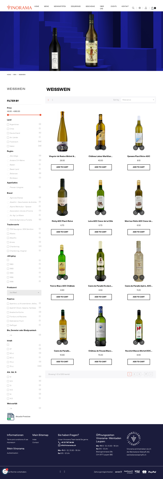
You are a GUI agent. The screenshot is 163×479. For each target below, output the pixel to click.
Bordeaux (24, 178)
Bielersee (24, 173)
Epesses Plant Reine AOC (138, 156)
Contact (35, 442)
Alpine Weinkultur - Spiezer (24, 206)
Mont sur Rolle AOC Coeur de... (139, 221)
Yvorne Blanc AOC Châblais (62, 286)
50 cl (24, 353)
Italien (24, 146)
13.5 (24, 390)
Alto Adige (24, 156)
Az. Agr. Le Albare (24, 215)
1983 (24, 264)
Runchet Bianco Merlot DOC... (138, 351)
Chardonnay (24, 246)
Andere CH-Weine (24, 160)
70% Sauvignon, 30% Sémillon (24, 229)
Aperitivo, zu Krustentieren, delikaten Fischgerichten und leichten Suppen (24, 303)
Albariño (24, 238)
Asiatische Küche (24, 312)
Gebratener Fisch (24, 321)
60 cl (24, 358)
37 (24, 349)
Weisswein (16, 89)
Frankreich (24, 142)
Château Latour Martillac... (101, 156)
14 (24, 394)
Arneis (24, 242)
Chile (24, 129)
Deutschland (24, 133)
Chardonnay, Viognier (24, 251)
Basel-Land (24, 169)
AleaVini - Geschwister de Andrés (24, 202)
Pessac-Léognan (24, 187)
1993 (24, 273)
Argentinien (24, 124)
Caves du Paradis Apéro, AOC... (139, 286)
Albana (24, 233)
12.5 (24, 381)
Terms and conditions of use (17, 439)
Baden (24, 165)
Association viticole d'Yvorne (24, 211)
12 (24, 377)
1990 (24, 268)
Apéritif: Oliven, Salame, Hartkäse (24, 308)
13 (24, 385)
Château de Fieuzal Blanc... (101, 351)
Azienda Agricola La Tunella (24, 220)
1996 (24, 277)
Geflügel (24, 325)
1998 (24, 281)
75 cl (24, 366)
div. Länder (24, 137)
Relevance (139, 100)
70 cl (24, 362)
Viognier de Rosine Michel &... (62, 156)
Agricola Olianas (24, 198)
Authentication (12, 453)
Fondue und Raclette (24, 316)
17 (146, 374)
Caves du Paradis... (62, 351)
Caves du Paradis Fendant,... (100, 286)
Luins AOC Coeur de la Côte (100, 221)
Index (34, 439)
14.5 (24, 398)
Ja (24, 335)
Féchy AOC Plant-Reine (62, 221)
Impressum (11, 442)
